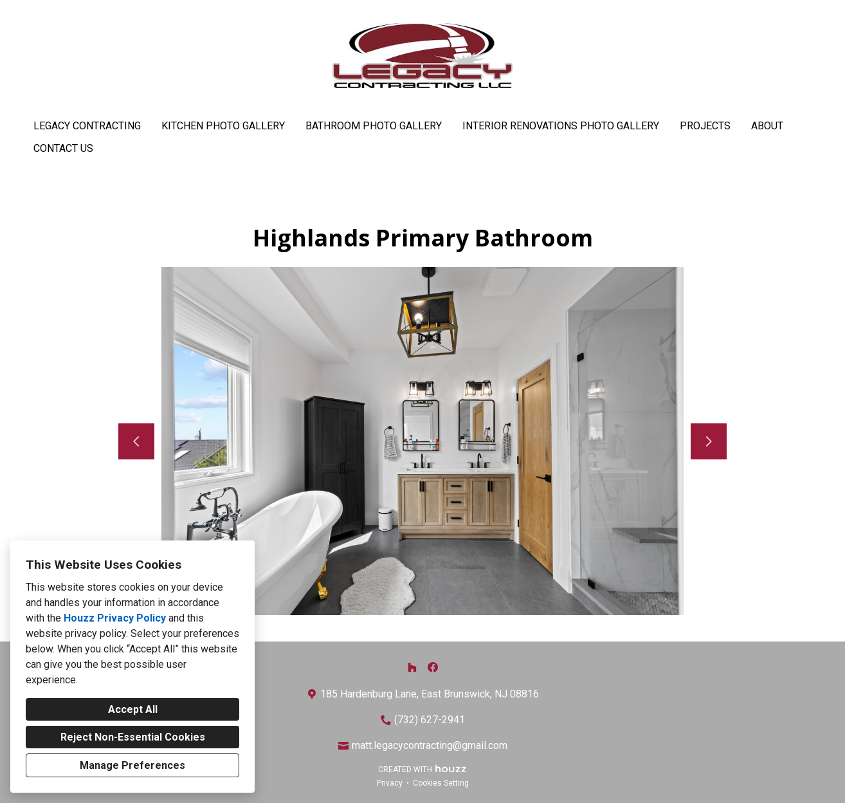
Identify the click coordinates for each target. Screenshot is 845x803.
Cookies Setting (441, 783)
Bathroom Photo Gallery (373, 126)
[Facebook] (432, 667)
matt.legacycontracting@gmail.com (429, 745)
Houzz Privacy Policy (115, 618)
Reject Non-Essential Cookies (132, 737)
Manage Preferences (132, 765)
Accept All (133, 709)
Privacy (390, 783)
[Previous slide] (136, 441)
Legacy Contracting (87, 126)
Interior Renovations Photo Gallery (560, 126)
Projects (705, 126)
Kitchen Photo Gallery (223, 126)
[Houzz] (412, 667)
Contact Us (63, 148)
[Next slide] (709, 441)
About (767, 126)
